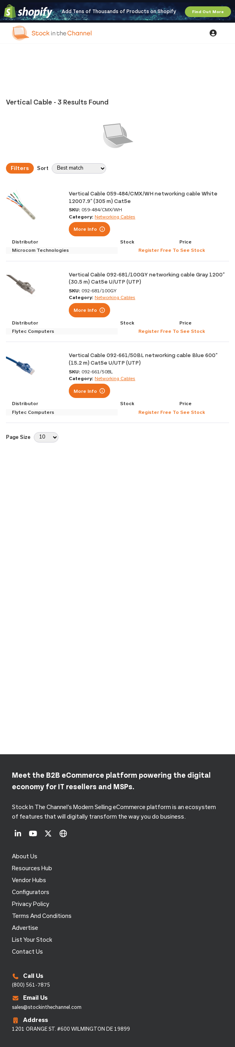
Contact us (27, 951)
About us (24, 856)
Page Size (18, 436)
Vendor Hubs (29, 880)
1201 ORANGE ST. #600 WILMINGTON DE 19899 (71, 1029)
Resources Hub (32, 868)
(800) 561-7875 (31, 984)
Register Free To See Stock (171, 250)
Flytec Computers (33, 331)
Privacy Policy (30, 903)
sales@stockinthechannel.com (47, 1007)
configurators (30, 892)
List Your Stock (32, 939)
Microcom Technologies (40, 250)
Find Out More (208, 11)
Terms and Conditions (42, 915)
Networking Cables (115, 216)
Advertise (25, 927)
